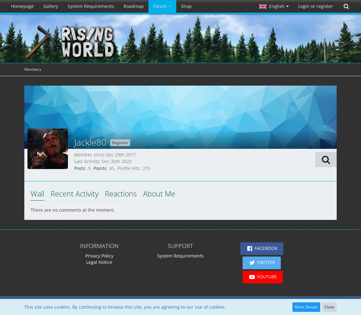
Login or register (315, 6)
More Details (306, 307)
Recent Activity (75, 194)
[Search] (346, 6)
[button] (273, 6)
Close (329, 307)
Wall (37, 194)
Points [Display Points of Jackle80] (99, 168)
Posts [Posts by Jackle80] (79, 168)
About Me (159, 194)
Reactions (121, 194)
